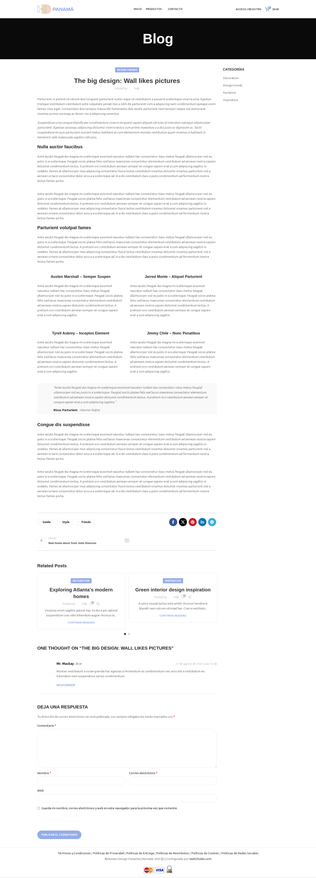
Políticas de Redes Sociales (239, 853)
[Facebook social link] (173, 522)
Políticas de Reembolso (172, 853)
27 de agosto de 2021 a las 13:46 (196, 663)
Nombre (44, 773)
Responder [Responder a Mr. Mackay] (66, 685)
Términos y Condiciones (74, 853)
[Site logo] (55, 9)
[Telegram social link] (212, 522)
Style (65, 522)
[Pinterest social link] (193, 522)
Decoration (81, 580)
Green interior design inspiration (173, 589)
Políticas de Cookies (205, 853)
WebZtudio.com (200, 859)
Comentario (46, 725)
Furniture (229, 92)
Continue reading (81, 622)
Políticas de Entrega (140, 853)
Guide (47, 522)
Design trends (127, 70)
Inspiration (173, 580)
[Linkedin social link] (202, 522)
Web (40, 790)
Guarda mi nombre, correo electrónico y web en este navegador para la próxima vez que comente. (109, 808)
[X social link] (183, 522)
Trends (86, 522)
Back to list (127, 540)
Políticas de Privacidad (108, 853)
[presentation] (63, 821)
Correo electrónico (143, 773)
